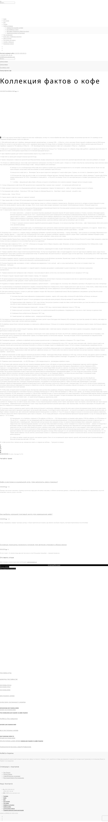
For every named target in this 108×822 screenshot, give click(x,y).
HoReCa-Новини (8, 26)
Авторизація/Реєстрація (54, 565)
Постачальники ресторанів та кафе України (14, 713)
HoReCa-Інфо (7, 807)
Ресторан (6, 20)
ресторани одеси (5, 687)
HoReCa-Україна (4, 61)
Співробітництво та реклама (11, 776)
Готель (5, 24)
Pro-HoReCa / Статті (12, 29)
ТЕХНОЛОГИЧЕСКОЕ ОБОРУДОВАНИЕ (15, 747)
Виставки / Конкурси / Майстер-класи (18, 31)
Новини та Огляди (8, 805)
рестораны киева (5, 690)
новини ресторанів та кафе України (32, 741)
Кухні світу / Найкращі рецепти (12, 36)
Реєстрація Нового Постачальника (13, 778)
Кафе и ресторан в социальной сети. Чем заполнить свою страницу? (29, 482)
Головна (5, 796)
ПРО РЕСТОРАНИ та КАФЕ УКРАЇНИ (10, 741)
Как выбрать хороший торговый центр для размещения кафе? (26, 514)
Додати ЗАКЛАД (4, 567)
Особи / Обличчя (8, 42)
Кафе (4, 19)
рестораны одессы (5, 685)
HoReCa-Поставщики (9, 719)
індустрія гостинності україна (13, 702)
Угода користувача (9, 808)
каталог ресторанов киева (8, 709)
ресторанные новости (7, 736)
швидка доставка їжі (9, 679)
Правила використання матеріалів (13, 810)
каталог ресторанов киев (8, 724)
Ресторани (6, 801)
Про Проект (6, 772)
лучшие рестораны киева (7, 738)
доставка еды (6, 673)
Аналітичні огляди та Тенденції (16, 33)
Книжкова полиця (8, 44)
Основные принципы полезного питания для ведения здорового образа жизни (33, 545)
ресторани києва (7, 696)
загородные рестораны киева (9, 708)
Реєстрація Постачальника (8, 568)
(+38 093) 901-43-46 (6, 55)
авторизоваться (32, 562)
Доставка (6, 803)
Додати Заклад (7, 774)
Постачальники (7, 35)
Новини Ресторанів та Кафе (15, 28)
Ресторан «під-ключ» (9, 40)
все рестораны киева (9, 730)
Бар (4, 22)
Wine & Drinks (7, 38)
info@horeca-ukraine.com (7, 57)
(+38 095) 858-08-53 (20, 53)
